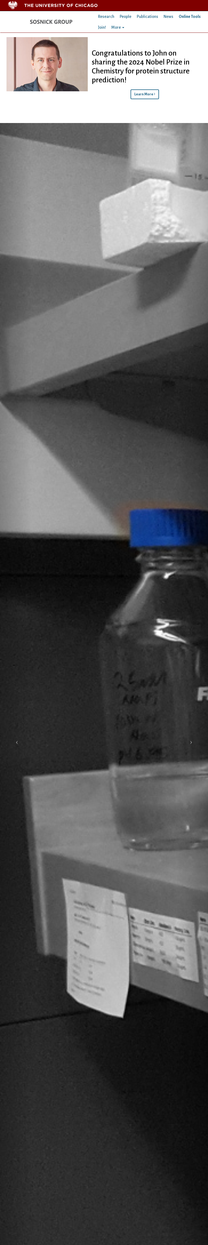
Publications (147, 16)
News (168, 16)
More (117, 27)
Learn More (144, 94)
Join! (102, 27)
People (125, 16)
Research (106, 16)
